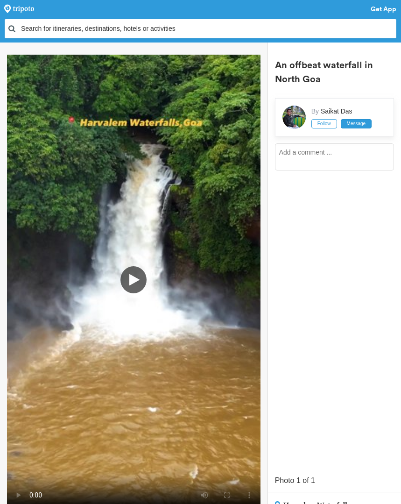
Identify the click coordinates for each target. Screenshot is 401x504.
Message (356, 123)
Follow (324, 123)
